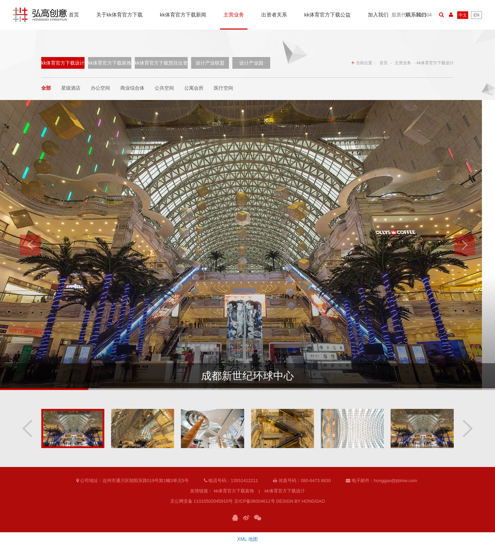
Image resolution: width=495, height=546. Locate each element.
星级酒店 (70, 88)
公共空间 (164, 88)
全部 (46, 88)
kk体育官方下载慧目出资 (161, 63)
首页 (74, 15)
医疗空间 (223, 88)
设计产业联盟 (210, 63)
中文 (463, 15)
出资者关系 (274, 15)
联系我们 (416, 15)
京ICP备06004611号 (254, 501)
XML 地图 (247, 539)
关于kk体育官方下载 (119, 15)
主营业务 (233, 15)
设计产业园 (251, 63)
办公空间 (100, 88)
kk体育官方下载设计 (63, 63)
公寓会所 (194, 88)
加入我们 (378, 15)
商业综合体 (132, 88)
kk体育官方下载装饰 (109, 63)
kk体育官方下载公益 (327, 15)
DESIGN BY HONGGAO (300, 501)
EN (477, 15)
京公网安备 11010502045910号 (201, 501)
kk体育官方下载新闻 (183, 15)
